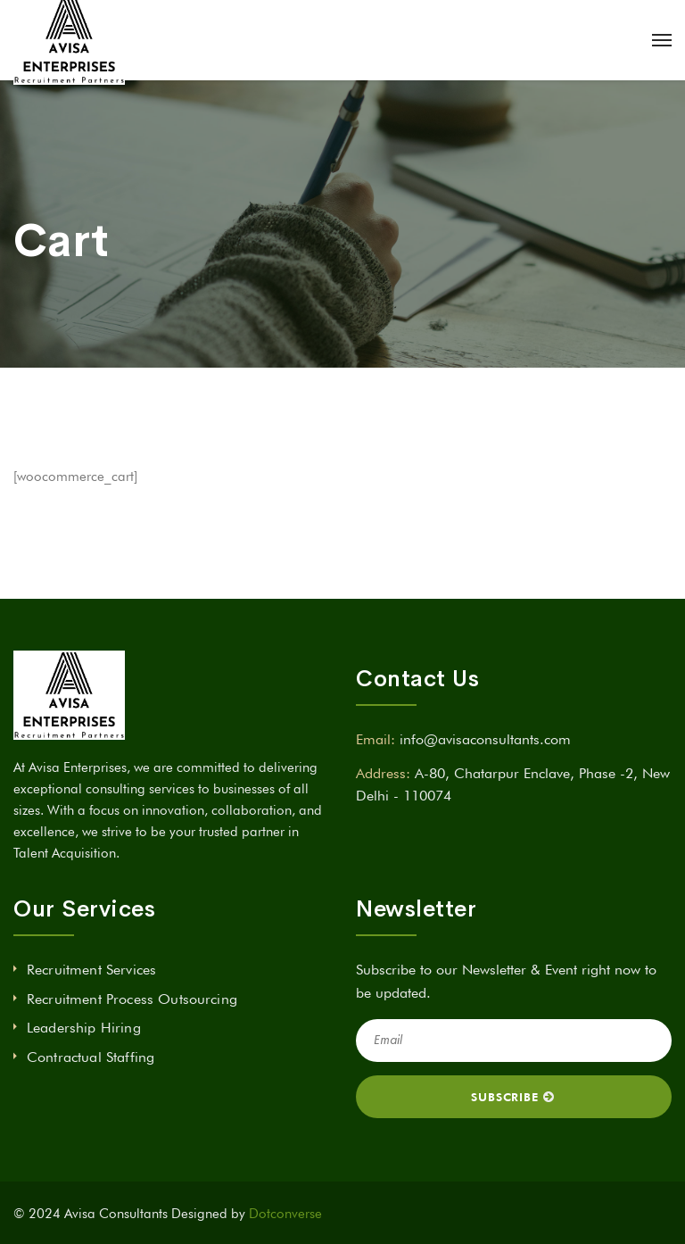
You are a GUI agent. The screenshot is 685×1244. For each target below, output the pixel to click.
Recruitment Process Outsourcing (132, 999)
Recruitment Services (91, 969)
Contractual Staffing (90, 1057)
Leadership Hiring (84, 1027)
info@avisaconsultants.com (485, 739)
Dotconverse (285, 1214)
